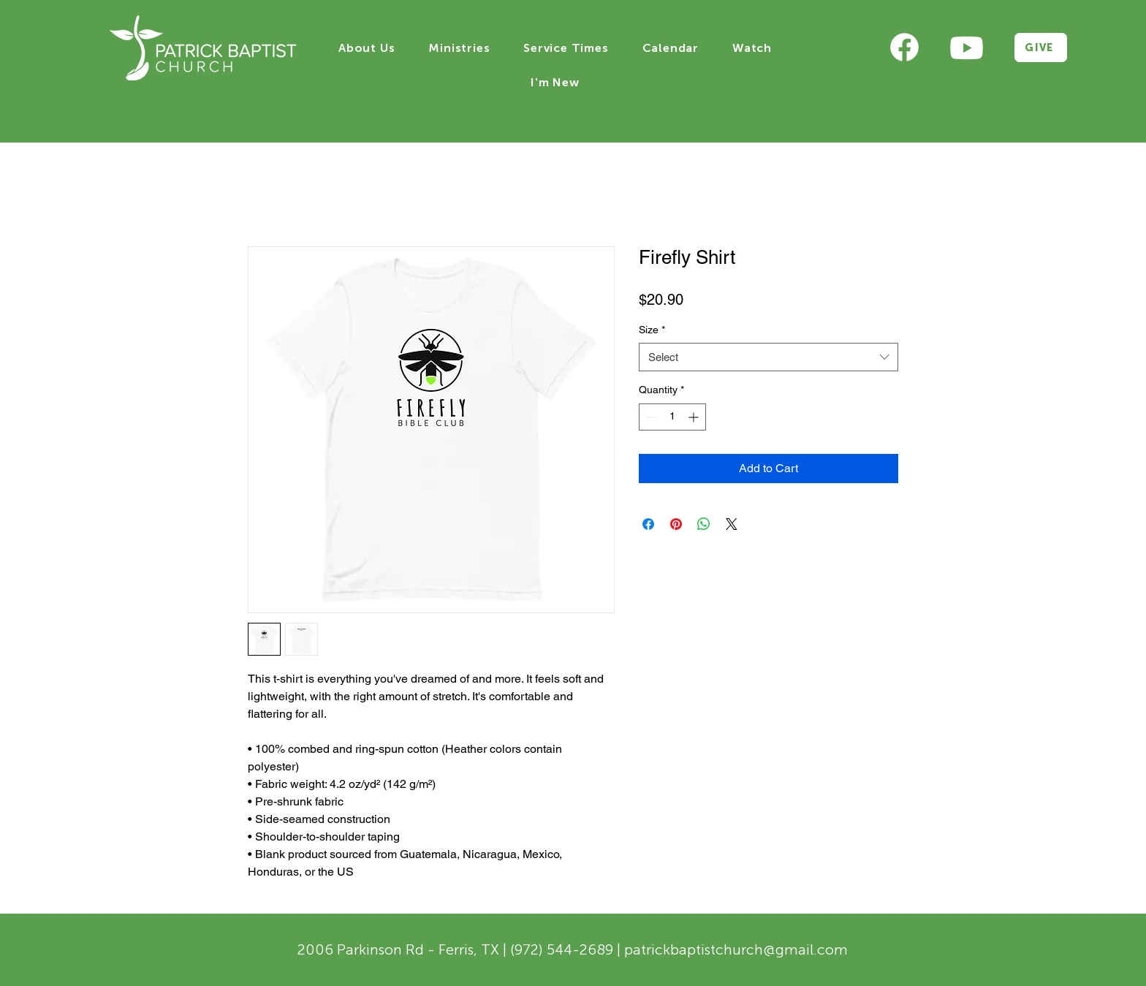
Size (652, 329)
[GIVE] (1040, 47)
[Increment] (695, 417)
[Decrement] (650, 417)
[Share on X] (731, 524)
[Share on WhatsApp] (704, 524)
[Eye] (904, 48)
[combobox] (768, 357)
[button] (367, 48)
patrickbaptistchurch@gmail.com (736, 949)
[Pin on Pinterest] (676, 524)
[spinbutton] (672, 417)
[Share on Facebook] (648, 524)
